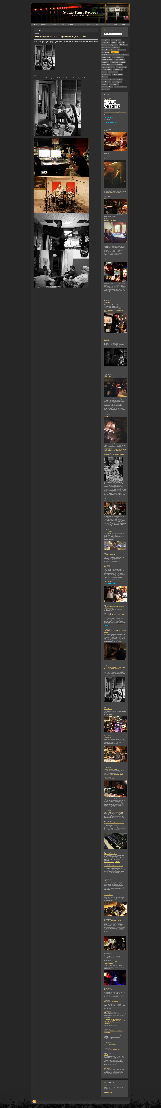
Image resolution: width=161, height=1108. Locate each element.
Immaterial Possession (110, 220)
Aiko (105, 198)
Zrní (105, 955)
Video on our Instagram (110, 411)
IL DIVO (106, 1055)
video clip (113, 192)
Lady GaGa (107, 1068)
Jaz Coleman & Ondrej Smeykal (112, 920)
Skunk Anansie (108, 416)
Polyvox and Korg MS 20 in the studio (114, 823)
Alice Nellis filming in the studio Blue (113, 812)
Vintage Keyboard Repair (110, 769)
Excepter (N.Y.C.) (108, 895)
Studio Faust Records (80, 12)
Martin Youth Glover (109, 989)
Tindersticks (107, 340)
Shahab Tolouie (108, 709)
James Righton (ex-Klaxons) (111, 500)
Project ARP (107, 880)
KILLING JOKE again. (110, 1044)
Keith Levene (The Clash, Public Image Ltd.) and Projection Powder (114, 667)
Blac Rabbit (107, 302)
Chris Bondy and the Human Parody (113, 866)
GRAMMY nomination (109, 554)
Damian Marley (108, 531)
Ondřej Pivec (107, 376)
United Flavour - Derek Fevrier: (112, 1049)
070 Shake (107, 259)
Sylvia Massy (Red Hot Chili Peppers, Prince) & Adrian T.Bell (114, 455)
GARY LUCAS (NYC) (109, 778)
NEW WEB (107, 99)
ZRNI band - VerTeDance (110, 854)
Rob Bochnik (107, 737)
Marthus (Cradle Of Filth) (110, 1012)
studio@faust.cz (108, 1092)
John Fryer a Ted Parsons (111, 1001)
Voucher (106, 130)
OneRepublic (107, 566)
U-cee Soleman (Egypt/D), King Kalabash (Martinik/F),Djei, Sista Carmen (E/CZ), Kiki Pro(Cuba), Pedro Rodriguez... (115, 1021)
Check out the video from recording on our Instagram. (115, 450)
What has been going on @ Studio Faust (115, 112)
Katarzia (106, 158)
